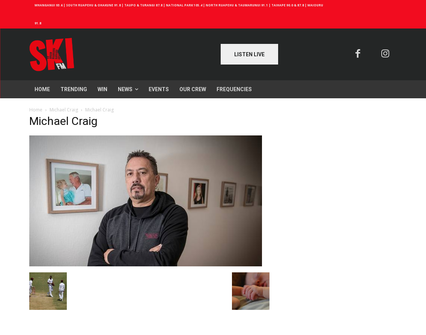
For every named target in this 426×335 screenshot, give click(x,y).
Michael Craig (64, 110)
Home (35, 110)
